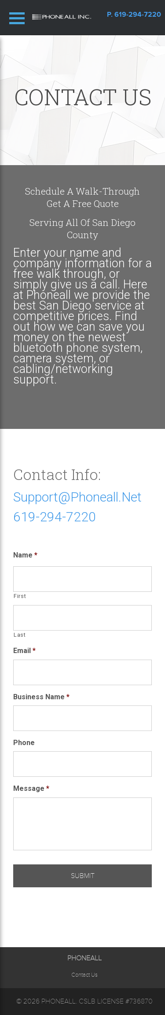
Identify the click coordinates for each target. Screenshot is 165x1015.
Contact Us (84, 974)
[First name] (82, 579)
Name (25, 555)
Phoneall (58, 1001)
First (20, 596)
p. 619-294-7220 (134, 14)
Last (20, 634)
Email (24, 650)
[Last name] (82, 618)
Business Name (41, 697)
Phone (24, 742)
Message (31, 788)
